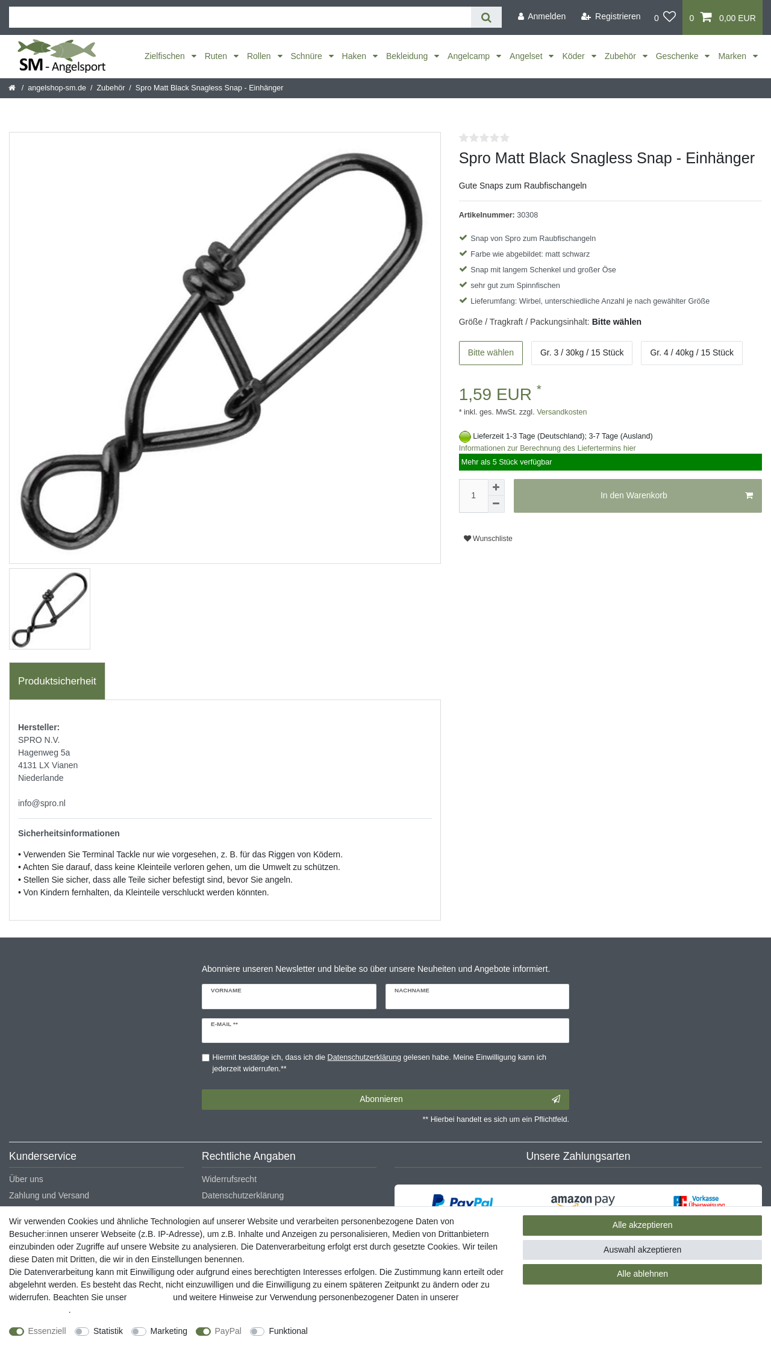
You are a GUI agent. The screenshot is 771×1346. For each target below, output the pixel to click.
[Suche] (486, 17)
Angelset (527, 56)
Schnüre (308, 56)
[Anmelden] (541, 16)
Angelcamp (470, 56)
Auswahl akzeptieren (642, 1249)
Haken (355, 56)
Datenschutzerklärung (243, 1195)
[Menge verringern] (496, 504)
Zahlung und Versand (49, 1195)
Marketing (169, 1331)
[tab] (57, 681)
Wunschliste (488, 538)
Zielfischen (166, 56)
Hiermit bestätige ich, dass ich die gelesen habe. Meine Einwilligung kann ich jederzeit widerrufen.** (379, 1063)
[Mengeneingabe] (473, 496)
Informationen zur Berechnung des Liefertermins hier (547, 448)
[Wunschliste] (665, 17)
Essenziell (47, 1331)
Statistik (108, 1331)
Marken (733, 56)
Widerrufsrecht (229, 1179)
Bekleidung (408, 56)
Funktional (288, 1331)
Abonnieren (460, 1099)
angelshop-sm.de (57, 88)
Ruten (217, 56)
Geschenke (678, 56)
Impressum (149, 1297)
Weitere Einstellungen (360, 1331)
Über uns (26, 1179)
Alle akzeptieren (643, 1225)
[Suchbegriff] (240, 17)
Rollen (260, 56)
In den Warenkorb (677, 495)
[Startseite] (12, 88)
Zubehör (621, 56)
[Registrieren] (611, 16)
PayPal (228, 1331)
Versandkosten (561, 412)
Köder (574, 56)
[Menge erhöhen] (496, 487)
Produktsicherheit (57, 681)
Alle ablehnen (642, 1274)
